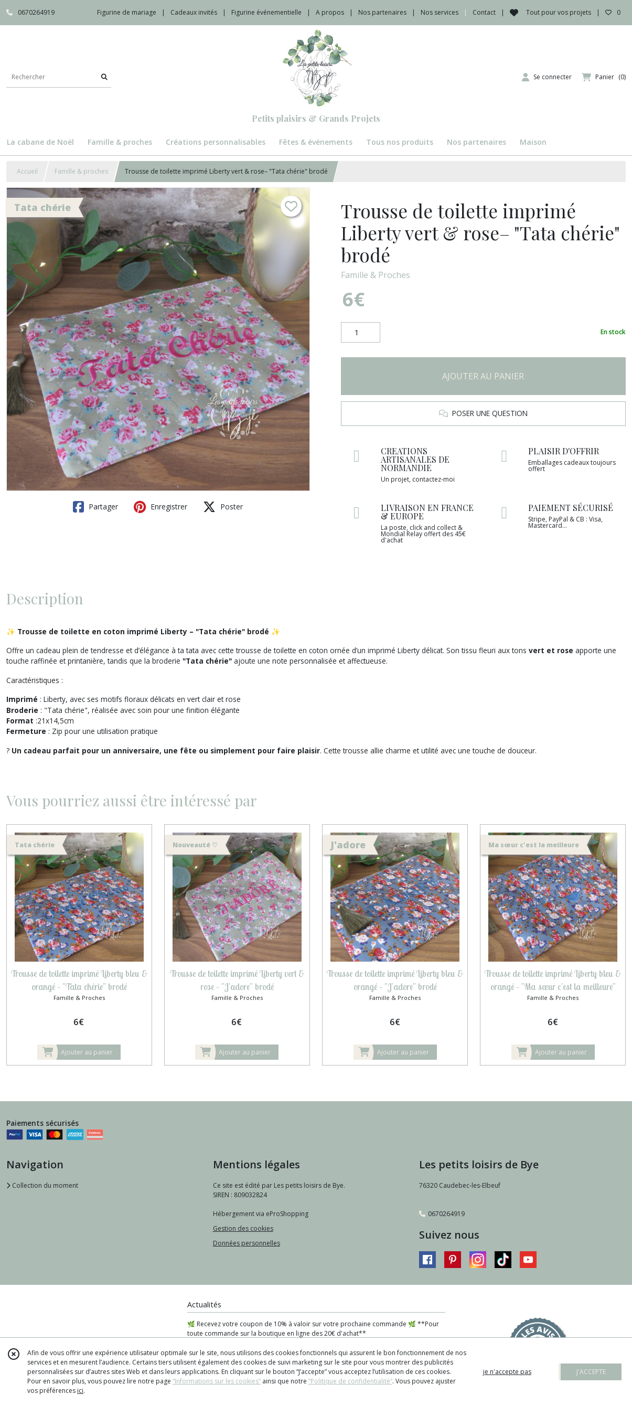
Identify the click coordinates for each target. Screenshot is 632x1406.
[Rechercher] (104, 77)
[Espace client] (547, 77)
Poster (223, 506)
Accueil (27, 171)
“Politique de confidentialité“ (350, 1381)
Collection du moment (42, 1185)
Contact (484, 12)
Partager (95, 506)
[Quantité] (360, 332)
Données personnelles (246, 1243)
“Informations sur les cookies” (217, 1381)
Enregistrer (160, 506)
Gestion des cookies (243, 1228)
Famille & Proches (375, 275)
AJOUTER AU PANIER (483, 376)
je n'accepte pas (507, 1371)
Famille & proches (81, 171)
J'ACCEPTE (591, 1371)
